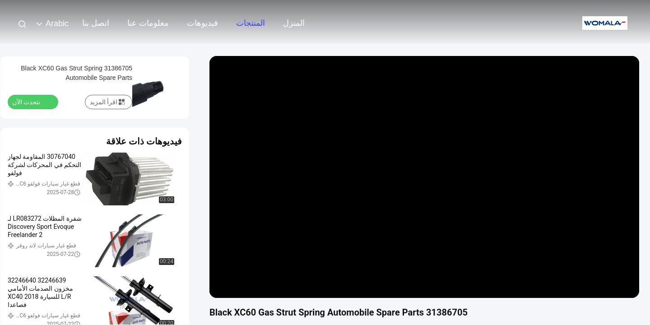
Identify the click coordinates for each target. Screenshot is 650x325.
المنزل (294, 23)
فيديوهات (202, 23)
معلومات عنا (148, 23)
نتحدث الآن (31, 101)
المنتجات (250, 23)
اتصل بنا (95, 23)
